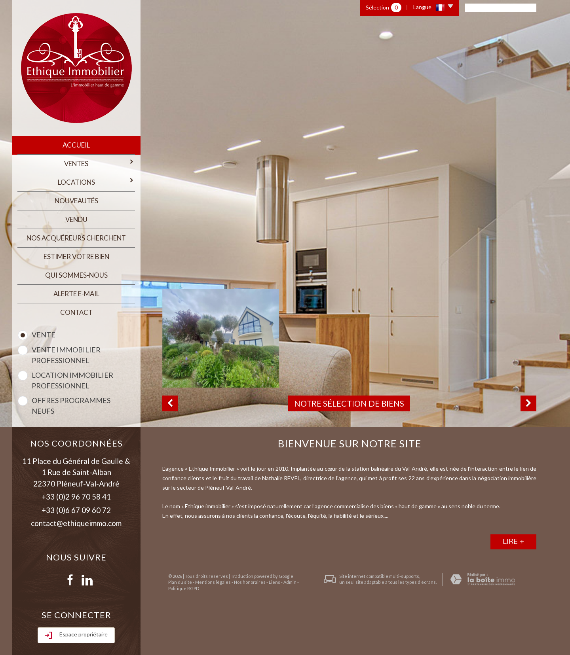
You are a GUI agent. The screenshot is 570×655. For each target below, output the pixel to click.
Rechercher (76, 625)
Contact (76, 309)
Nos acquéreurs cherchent (76, 236)
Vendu (76, 218)
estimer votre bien (76, 254)
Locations (96, 181)
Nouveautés (76, 200)
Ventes (99, 162)
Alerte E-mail (76, 291)
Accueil (76, 145)
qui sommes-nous (76, 273)
